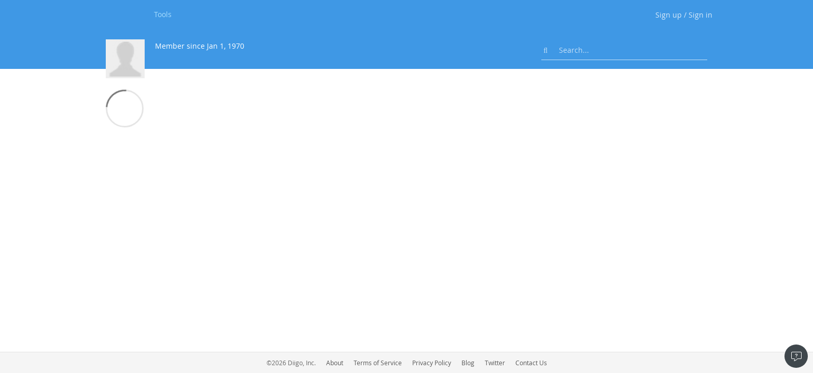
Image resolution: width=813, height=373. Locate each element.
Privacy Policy (431, 362)
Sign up (668, 15)
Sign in (700, 15)
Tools (163, 14)
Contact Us (531, 362)
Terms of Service (378, 362)
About (334, 362)
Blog (467, 362)
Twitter (495, 362)
